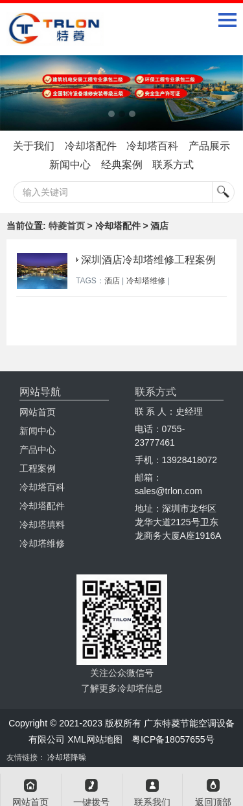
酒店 (112, 280)
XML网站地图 (94, 739)
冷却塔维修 (145, 280)
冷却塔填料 (42, 524)
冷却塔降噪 (66, 757)
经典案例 (122, 164)
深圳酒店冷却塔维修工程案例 (148, 259)
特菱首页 (67, 226)
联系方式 (173, 164)
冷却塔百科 (152, 145)
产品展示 (209, 145)
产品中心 (37, 449)
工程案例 (37, 468)
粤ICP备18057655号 (173, 739)
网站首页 (37, 412)
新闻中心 (70, 164)
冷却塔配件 (91, 145)
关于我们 (33, 145)
